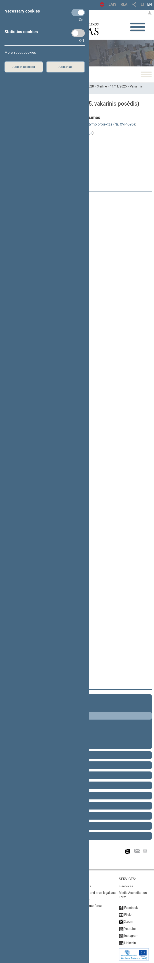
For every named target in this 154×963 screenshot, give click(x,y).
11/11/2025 (118, 86)
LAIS (112, 4)
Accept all (65, 66)
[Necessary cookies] (78, 12)
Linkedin (130, 943)
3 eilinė (102, 86)
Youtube (130, 929)
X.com (128, 921)
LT (143, 4)
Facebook (131, 908)
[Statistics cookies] (78, 33)
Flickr (128, 914)
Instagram (131, 935)
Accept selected (23, 66)
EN (149, 4)
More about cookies (20, 52)
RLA (124, 4)
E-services (126, 886)
